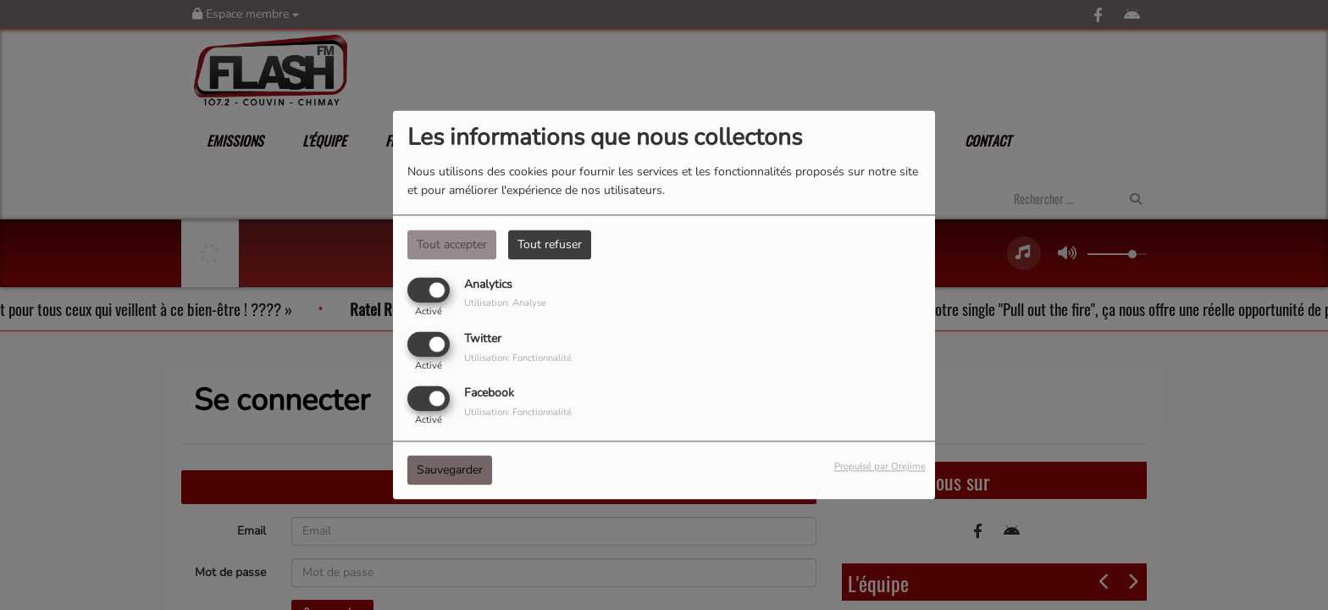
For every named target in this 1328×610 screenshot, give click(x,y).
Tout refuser (549, 244)
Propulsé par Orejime (880, 467)
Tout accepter (452, 244)
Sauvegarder (450, 471)
